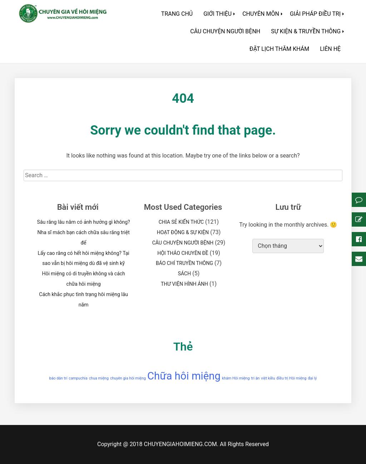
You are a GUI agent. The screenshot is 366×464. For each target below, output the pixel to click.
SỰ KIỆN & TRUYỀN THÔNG (306, 31)
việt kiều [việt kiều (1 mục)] (268, 378)
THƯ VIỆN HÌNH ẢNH (184, 284)
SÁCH (184, 273)
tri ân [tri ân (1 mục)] (255, 378)
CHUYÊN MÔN (260, 13)
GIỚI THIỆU (217, 13)
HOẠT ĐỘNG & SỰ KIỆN (183, 232)
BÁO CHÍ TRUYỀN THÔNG (184, 263)
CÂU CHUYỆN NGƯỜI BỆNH (225, 31)
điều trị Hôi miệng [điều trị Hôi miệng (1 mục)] (291, 378)
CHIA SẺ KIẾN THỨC (181, 222)
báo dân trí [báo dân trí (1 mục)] (58, 378)
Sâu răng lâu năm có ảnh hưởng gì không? (83, 222)
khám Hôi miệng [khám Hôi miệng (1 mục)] (235, 378)
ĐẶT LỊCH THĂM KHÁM (279, 48)
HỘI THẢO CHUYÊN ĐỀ (182, 253)
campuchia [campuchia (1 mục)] (78, 378)
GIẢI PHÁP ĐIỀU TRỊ (315, 13)
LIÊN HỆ (330, 48)
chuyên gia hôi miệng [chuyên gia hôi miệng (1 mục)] (128, 378)
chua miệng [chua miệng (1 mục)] (99, 378)
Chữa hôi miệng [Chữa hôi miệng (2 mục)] (184, 376)
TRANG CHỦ (177, 13)
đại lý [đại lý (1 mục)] (312, 378)
